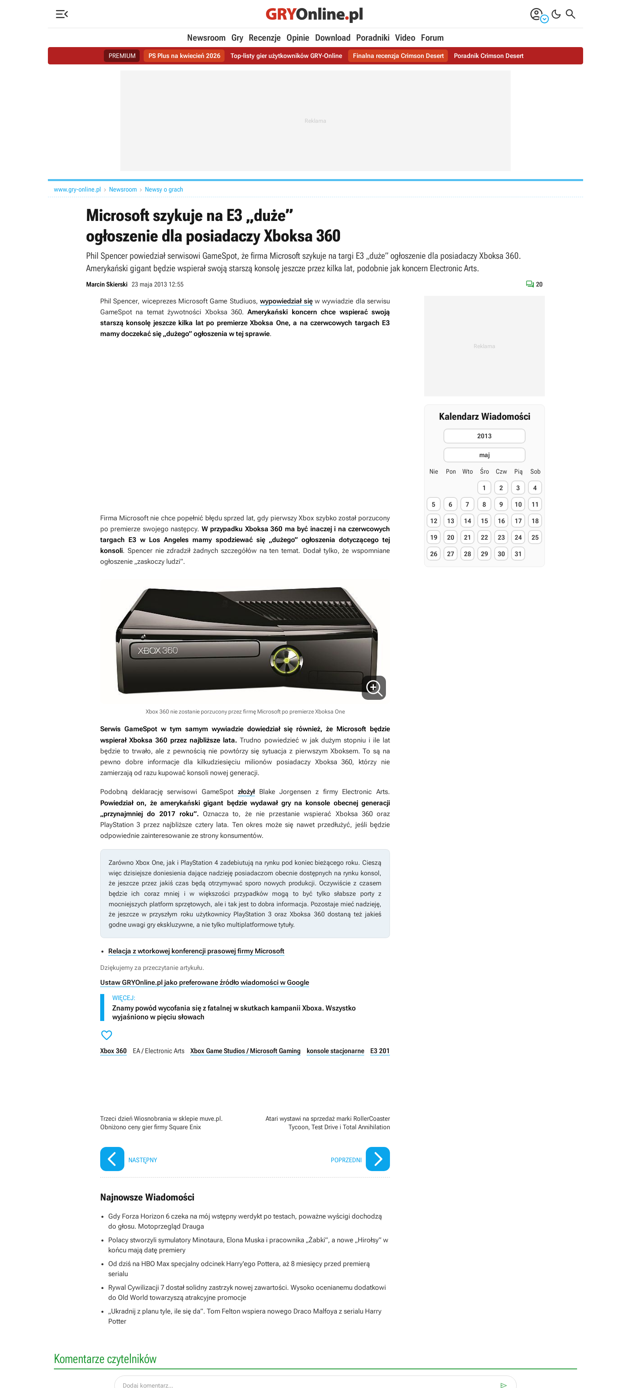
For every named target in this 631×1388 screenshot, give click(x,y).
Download (333, 38)
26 (433, 554)
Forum (432, 38)
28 (467, 554)
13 (450, 521)
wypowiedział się (286, 301)
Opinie (298, 38)
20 (450, 537)
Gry (237, 38)
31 (518, 554)
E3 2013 (382, 1051)
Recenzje (265, 38)
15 (484, 521)
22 (484, 537)
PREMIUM (122, 56)
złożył (246, 792)
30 (501, 554)
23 (501, 537)
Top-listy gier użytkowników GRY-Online (286, 56)
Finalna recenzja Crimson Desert (398, 56)
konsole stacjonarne (335, 1051)
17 (518, 521)
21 (467, 537)
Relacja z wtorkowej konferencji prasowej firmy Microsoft (196, 951)
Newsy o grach (164, 189)
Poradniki (373, 38)
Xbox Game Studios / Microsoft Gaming (245, 1051)
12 (433, 521)
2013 (484, 436)
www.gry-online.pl (77, 189)
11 (535, 504)
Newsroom (206, 38)
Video (405, 38)
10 (518, 504)
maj (484, 455)
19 (433, 537)
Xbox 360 (113, 1051)
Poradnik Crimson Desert (489, 56)
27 (450, 554)
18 (535, 521)
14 (467, 521)
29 (484, 554)
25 (535, 537)
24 (518, 537)
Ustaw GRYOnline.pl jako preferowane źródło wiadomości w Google (204, 982)
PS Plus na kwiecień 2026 (184, 56)
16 (501, 521)
